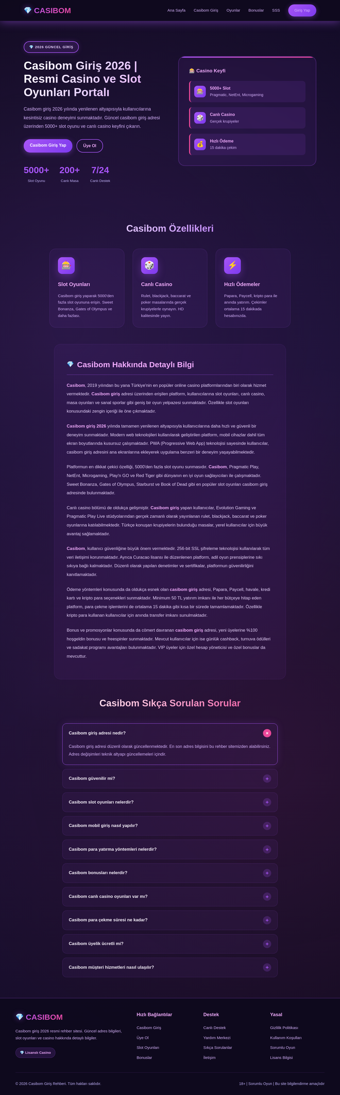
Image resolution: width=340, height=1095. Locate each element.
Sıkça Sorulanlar (217, 1047)
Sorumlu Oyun (282, 1047)
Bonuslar (256, 10)
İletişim (209, 1057)
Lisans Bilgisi (281, 1057)
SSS (276, 10)
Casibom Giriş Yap (48, 145)
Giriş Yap (302, 10)
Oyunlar (233, 10)
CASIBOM (52, 10)
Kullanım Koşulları (286, 1037)
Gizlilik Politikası (284, 1027)
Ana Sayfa (176, 10)
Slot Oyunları (148, 1047)
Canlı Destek (214, 1027)
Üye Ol (89, 146)
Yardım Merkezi (217, 1037)
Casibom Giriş (206, 10)
